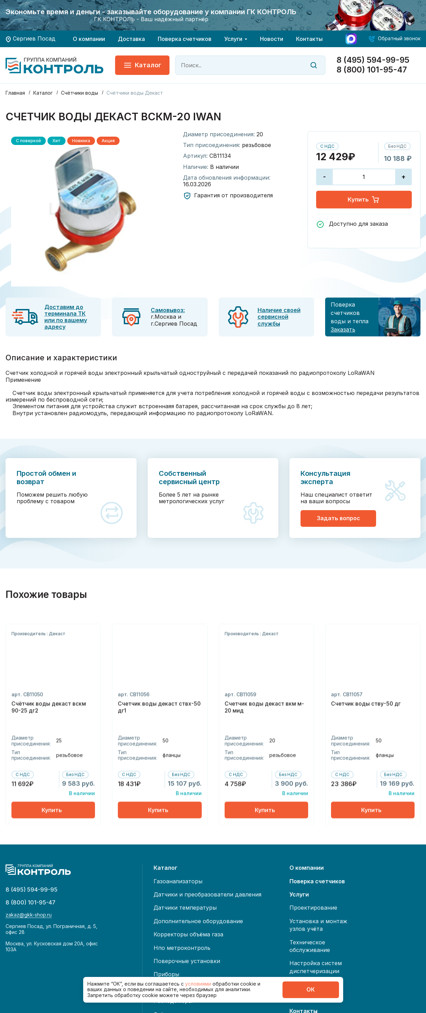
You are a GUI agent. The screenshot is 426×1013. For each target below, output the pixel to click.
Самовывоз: (168, 310)
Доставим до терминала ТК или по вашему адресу (65, 316)
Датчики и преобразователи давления (207, 894)
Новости (271, 38)
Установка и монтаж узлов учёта (318, 925)
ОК (310, 989)
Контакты (309, 38)
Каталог (142, 65)
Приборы (166, 974)
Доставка (131, 38)
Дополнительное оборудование (198, 921)
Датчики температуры (185, 907)
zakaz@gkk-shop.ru (29, 918)
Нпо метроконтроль (182, 947)
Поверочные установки (187, 961)
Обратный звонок (399, 38)
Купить (364, 200)
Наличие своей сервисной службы (279, 317)
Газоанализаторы (178, 881)
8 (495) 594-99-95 (373, 60)
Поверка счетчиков (184, 38)
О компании (89, 38)
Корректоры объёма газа (188, 934)
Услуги (233, 38)
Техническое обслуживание (309, 946)
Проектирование (313, 907)
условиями (198, 984)
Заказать (343, 329)
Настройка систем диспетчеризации (315, 967)
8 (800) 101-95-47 (372, 70)
